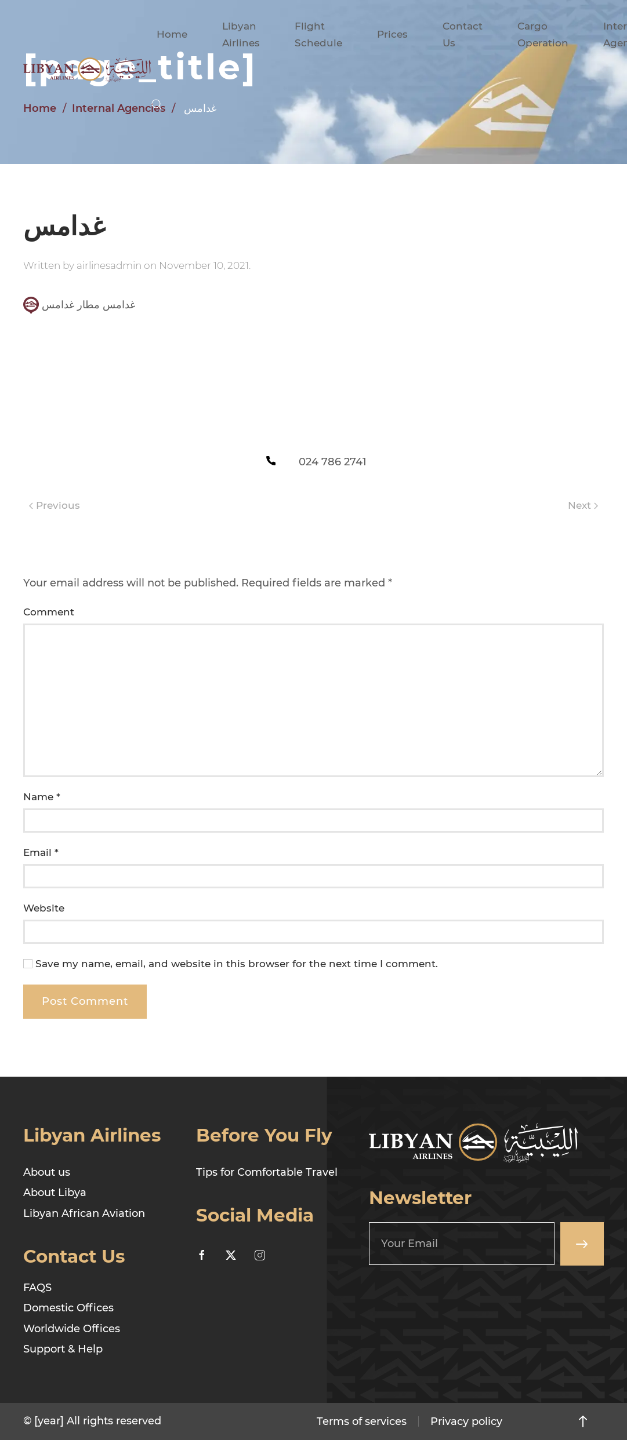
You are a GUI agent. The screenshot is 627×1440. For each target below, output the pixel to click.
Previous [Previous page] (54, 505)
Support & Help (63, 1349)
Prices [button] (392, 34)
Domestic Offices (68, 1308)
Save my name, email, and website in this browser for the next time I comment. (230, 963)
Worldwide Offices (71, 1328)
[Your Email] (461, 1243)
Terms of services (362, 1421)
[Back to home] (87, 69)
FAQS (37, 1287)
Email (41, 852)
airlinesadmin (109, 265)
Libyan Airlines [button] (241, 34)
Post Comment (85, 1001)
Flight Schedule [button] (318, 34)
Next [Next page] (583, 505)
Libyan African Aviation (84, 1213)
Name (41, 797)
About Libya (54, 1192)
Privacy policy (466, 1421)
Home (172, 34)
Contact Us (463, 34)
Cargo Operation (542, 34)
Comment (48, 612)
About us (46, 1172)
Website (43, 908)
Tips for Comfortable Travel (267, 1172)
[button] (156, 104)
